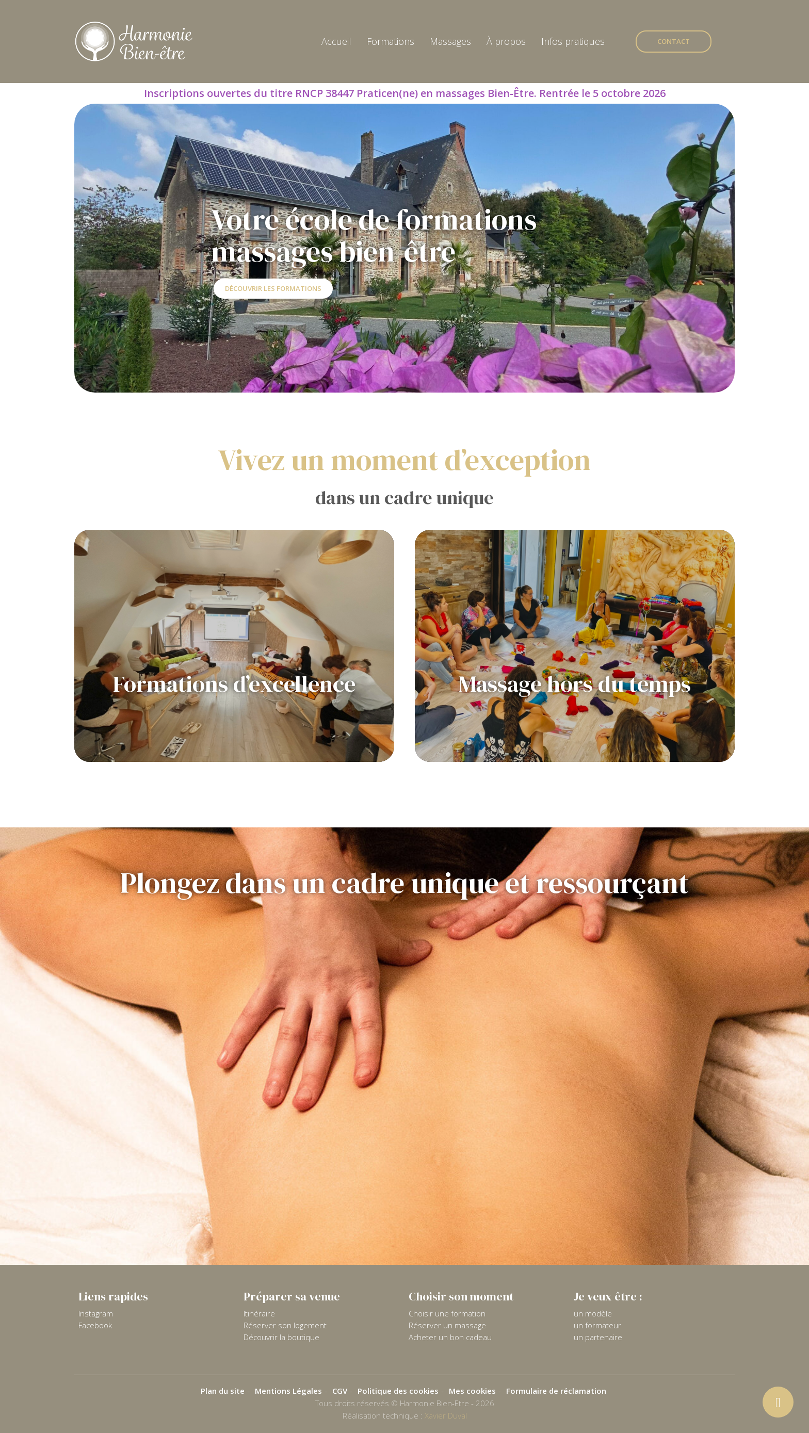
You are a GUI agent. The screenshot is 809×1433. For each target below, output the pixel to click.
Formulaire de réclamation (556, 1391)
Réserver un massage (447, 1325)
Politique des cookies (398, 1391)
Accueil (336, 41)
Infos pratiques (573, 41)
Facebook (95, 1325)
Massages (450, 41)
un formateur (597, 1325)
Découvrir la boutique (281, 1337)
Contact (673, 41)
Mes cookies (472, 1391)
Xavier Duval (446, 1415)
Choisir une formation (447, 1313)
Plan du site (223, 1391)
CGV (339, 1391)
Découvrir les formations (273, 288)
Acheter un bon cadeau (450, 1337)
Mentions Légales (288, 1391)
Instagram (95, 1313)
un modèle (593, 1313)
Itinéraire (259, 1313)
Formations (390, 41)
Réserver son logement (285, 1325)
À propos (506, 41)
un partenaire (598, 1337)
